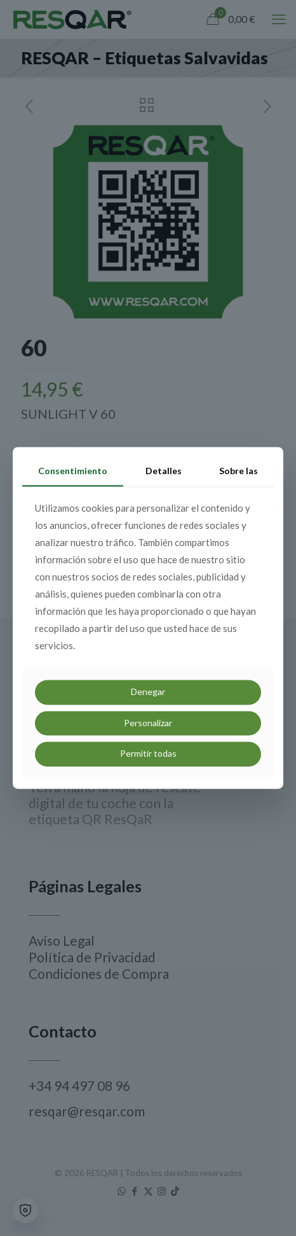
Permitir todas (148, 753)
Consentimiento (72, 470)
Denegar (148, 691)
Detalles (163, 470)
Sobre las (238, 470)
